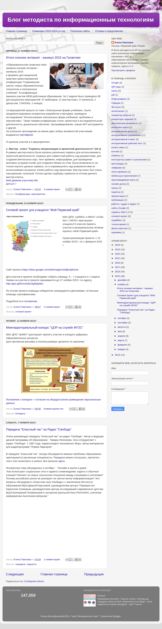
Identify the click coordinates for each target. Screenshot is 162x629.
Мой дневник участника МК (22, 180)
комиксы (115, 155)
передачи (20, 564)
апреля (122, 336)
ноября (122, 284)
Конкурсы (20, 413)
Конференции (22, 194)
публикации (117, 200)
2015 (118, 276)
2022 (118, 254)
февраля (123, 344)
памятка (115, 192)
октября (122, 318)
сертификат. (27, 134)
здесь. (62, 461)
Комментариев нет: (54, 409)
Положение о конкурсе (19, 399)
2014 (118, 355)
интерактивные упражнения (126, 135)
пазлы (114, 188)
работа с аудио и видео (123, 204)
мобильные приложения (124, 176)
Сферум (115, 103)
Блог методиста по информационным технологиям (81, 19)
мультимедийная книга (123, 180)
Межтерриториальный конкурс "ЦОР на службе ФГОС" (44, 327)
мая (120, 331)
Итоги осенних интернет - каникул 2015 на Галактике (43, 57)
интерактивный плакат (123, 139)
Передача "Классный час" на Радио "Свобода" (39, 429)
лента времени (119, 171)
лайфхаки (116, 167)
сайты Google (118, 208)
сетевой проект (23, 311)
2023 (118, 249)
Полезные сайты (80, 31)
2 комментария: (52, 307)
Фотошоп (116, 107)
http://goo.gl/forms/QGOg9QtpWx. (25, 283)
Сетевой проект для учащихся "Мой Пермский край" (43, 210)
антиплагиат (117, 111)
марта (121, 340)
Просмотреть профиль (123, 70)
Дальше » (11, 183)
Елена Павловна (124, 42)
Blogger (117, 616)
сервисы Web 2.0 (120, 212)
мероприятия (38, 194)
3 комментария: (52, 189)
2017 (118, 267)
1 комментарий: (52, 559)
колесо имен (118, 147)
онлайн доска (118, 184)
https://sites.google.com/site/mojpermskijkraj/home (50, 269)
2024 (118, 245)
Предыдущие (94, 574)
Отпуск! (101, 595)
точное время (118, 224)
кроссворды (117, 163)
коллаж (115, 151)
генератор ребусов (121, 115)
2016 (118, 271)
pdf (113, 95)
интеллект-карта (120, 127)
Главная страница (16, 31)
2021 (118, 258)
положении (30, 301)
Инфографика (118, 99)
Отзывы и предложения (109, 31)
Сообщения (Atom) (34, 581)
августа (122, 327)
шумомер (116, 232)
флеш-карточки (119, 228)
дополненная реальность (124, 123)
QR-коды (116, 86)
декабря (122, 280)
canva (114, 91)
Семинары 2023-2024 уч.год (48, 31)
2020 (118, 263)
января (122, 349)
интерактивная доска (122, 131)
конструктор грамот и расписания (129, 159)
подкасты (32, 564)
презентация (118, 196)
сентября (123, 322)
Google (115, 82)
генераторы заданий (122, 119)
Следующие (15, 574)
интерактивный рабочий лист (126, 143)
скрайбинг (116, 220)
